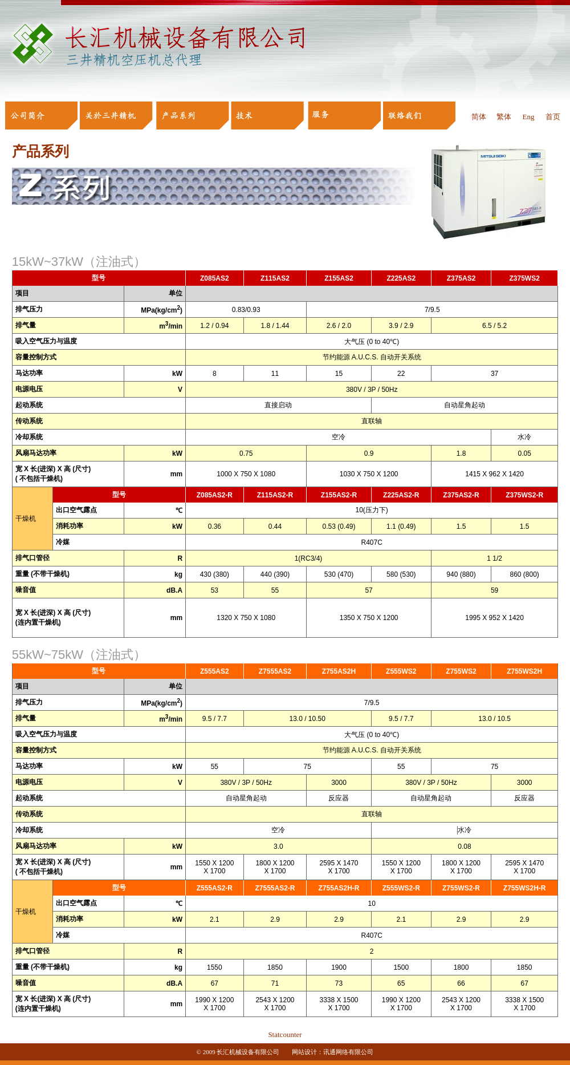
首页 (552, 116)
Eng (528, 116)
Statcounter (285, 1034)
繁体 (503, 116)
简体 (478, 116)
